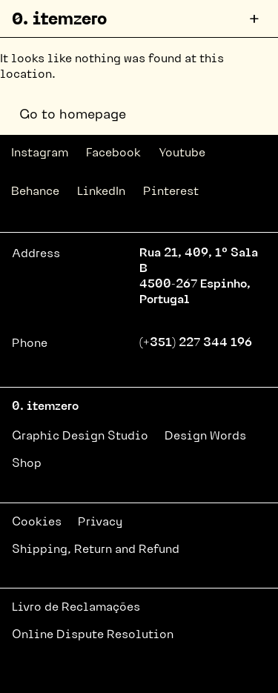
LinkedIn (101, 192)
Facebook (113, 153)
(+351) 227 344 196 (195, 343)
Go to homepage (72, 115)
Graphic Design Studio (80, 436)
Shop (27, 464)
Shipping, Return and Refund (95, 550)
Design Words (205, 436)
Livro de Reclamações (76, 608)
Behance (35, 192)
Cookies (37, 522)
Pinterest (171, 192)
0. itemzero (59, 20)
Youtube (182, 153)
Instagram (39, 153)
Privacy (100, 522)
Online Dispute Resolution (92, 635)
